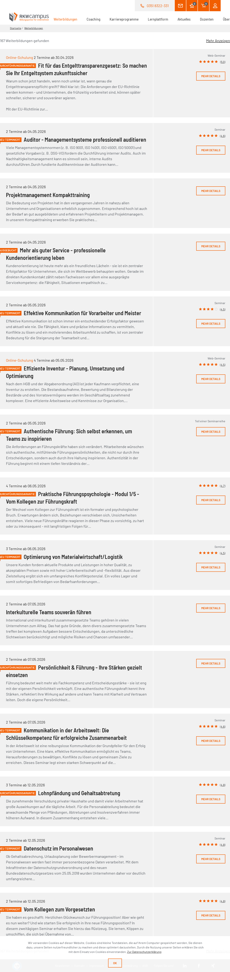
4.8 (223, 785)
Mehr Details (210, 76)
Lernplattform (158, 19)
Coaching (93, 19)
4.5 (223, 309)
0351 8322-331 (158, 5)
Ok (115, 963)
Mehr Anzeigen (218, 40)
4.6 (223, 136)
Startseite (15, 28)
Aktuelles (184, 19)
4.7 (223, 485)
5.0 (223, 62)
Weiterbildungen (68, 18)
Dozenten (207, 19)
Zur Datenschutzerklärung (144, 951)
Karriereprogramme (124, 19)
